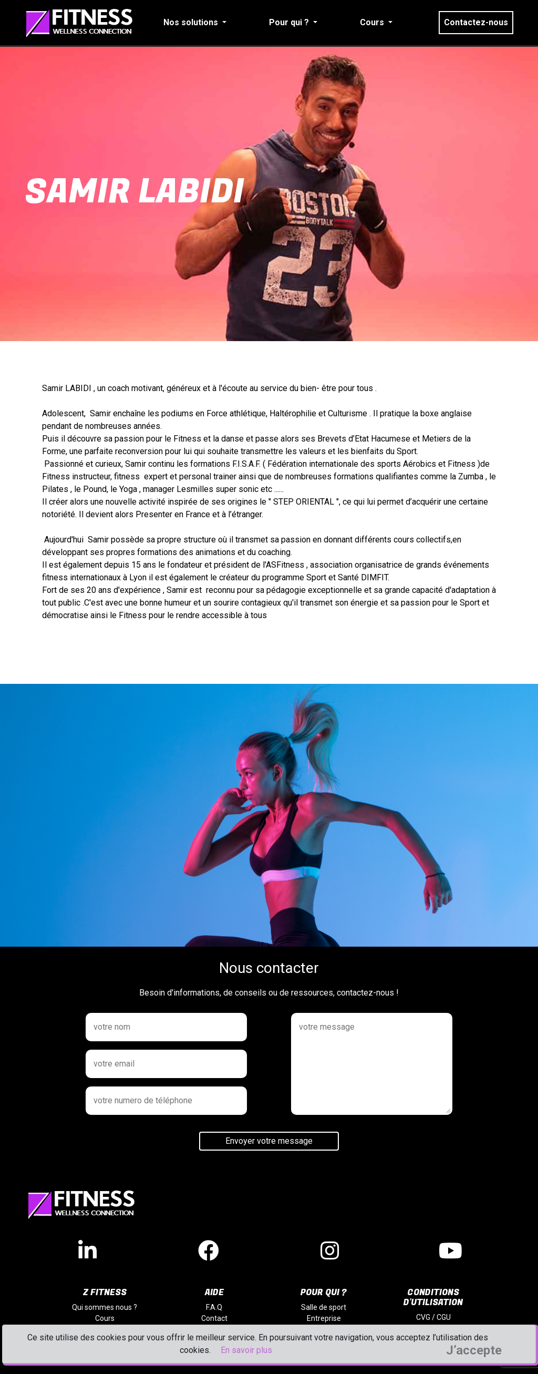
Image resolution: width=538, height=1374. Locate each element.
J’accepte (474, 1350)
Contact (214, 1318)
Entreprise (324, 1318)
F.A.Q (214, 1307)
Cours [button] (373, 22)
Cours (105, 1318)
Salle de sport (323, 1307)
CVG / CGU (433, 1317)
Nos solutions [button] (191, 22)
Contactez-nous (476, 22)
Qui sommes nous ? (104, 1307)
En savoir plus (246, 1350)
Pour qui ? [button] (290, 22)
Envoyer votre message (269, 1141)
